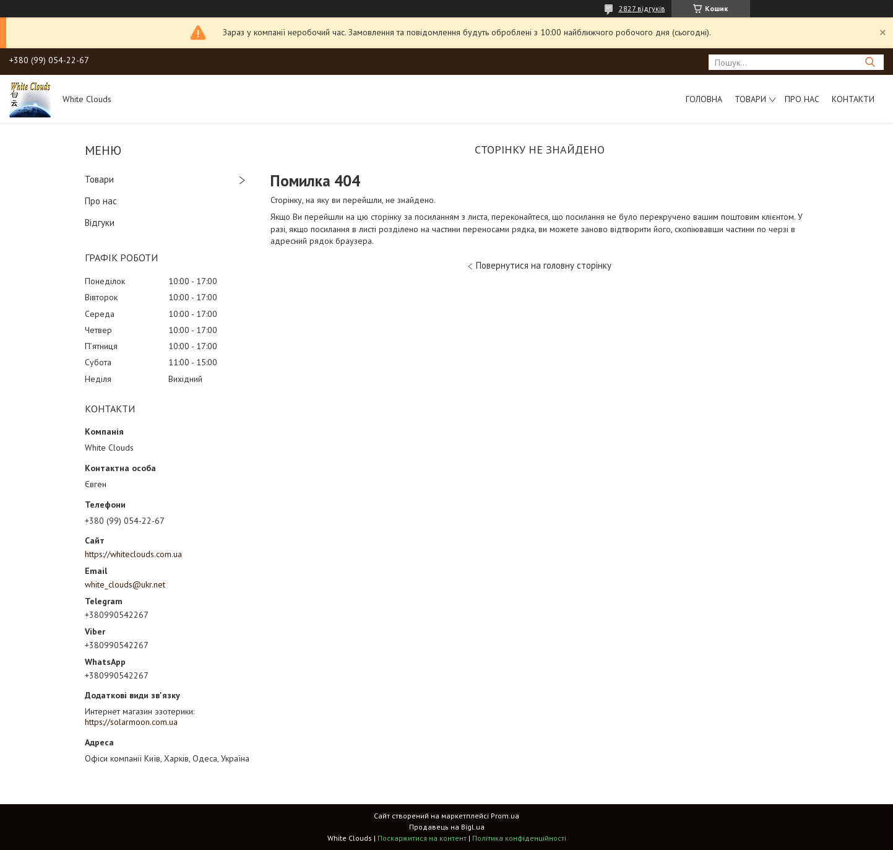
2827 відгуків (642, 8)
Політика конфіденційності (519, 838)
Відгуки (99, 222)
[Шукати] (870, 62)
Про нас (802, 99)
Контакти (853, 99)
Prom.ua (505, 815)
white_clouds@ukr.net (125, 584)
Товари (750, 99)
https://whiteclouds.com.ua (133, 554)
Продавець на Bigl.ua (447, 826)
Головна (704, 99)
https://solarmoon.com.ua (131, 721)
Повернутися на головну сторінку (543, 265)
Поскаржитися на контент (422, 838)
